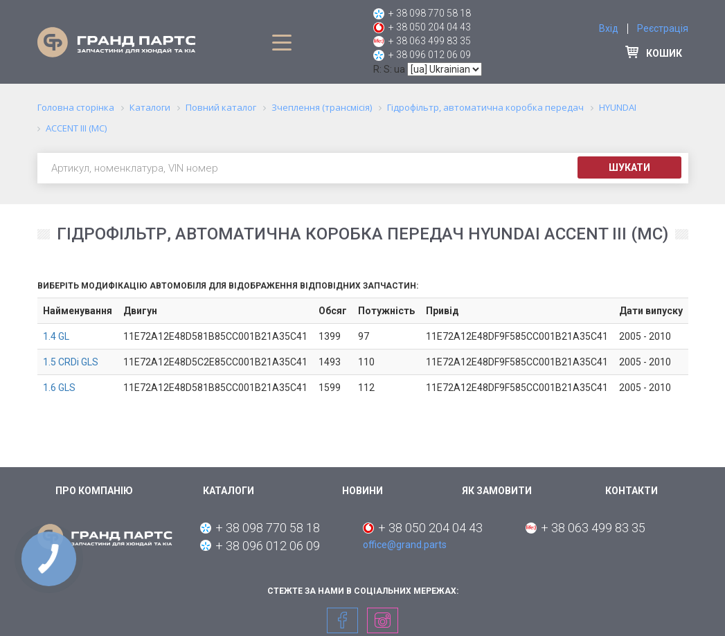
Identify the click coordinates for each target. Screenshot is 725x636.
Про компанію (94, 490)
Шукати (629, 167)
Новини (362, 490)
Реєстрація (662, 28)
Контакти (631, 490)
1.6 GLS (59, 387)
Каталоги (228, 490)
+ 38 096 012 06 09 (429, 54)
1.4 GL (56, 336)
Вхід (608, 28)
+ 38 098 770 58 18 (429, 13)
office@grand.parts (405, 544)
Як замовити (497, 490)
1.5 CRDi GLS (70, 361)
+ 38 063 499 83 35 (429, 40)
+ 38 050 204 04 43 (429, 27)
